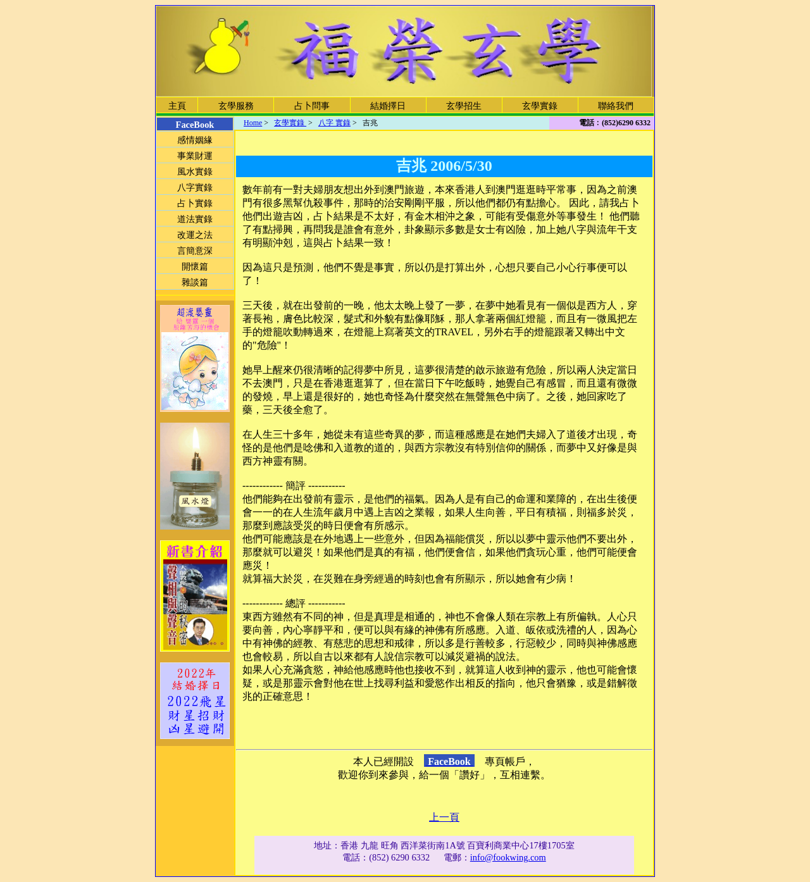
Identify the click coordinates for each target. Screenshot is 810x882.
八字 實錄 (334, 122)
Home (253, 122)
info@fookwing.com (508, 857)
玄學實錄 (290, 122)
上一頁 (444, 817)
